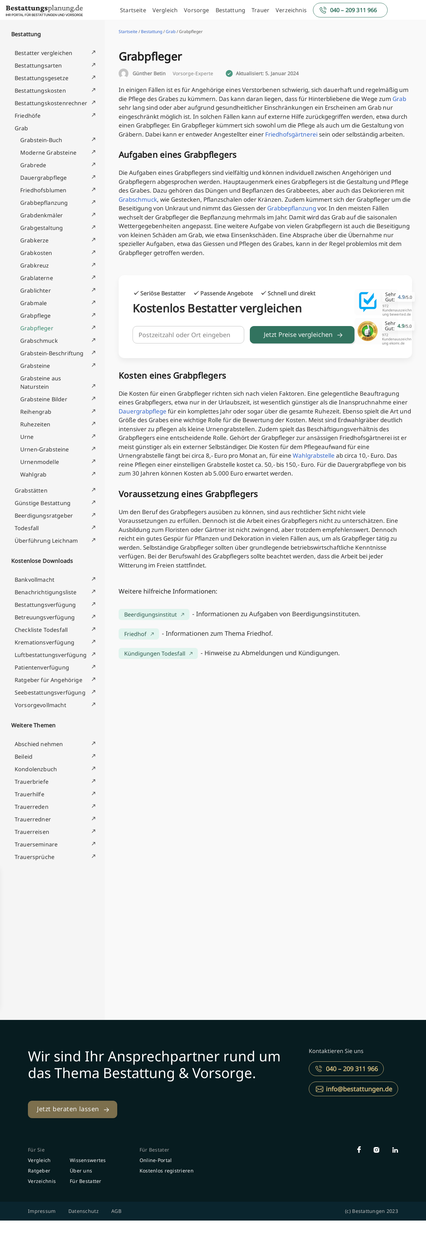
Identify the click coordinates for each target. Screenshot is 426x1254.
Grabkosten (36, 253)
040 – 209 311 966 (353, 10)
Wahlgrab (33, 474)
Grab (21, 128)
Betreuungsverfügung (45, 617)
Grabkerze (34, 240)
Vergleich (165, 10)
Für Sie (36, 1149)
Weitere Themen (33, 725)
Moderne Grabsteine (48, 152)
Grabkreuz (34, 265)
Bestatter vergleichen (43, 53)
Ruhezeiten (35, 424)
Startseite (133, 10)
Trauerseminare (36, 844)
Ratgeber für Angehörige (48, 680)
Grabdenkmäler (41, 215)
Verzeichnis (291, 10)
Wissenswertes (88, 1160)
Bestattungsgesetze (41, 78)
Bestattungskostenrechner (51, 103)
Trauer (260, 10)
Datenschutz (83, 1211)
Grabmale (33, 303)
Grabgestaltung (41, 228)
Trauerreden (31, 807)
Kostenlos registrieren (167, 1170)
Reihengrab (36, 412)
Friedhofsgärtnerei (291, 134)
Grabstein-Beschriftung (52, 353)
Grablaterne (36, 278)
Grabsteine (35, 366)
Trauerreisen (32, 832)
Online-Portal (156, 1160)
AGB (116, 1211)
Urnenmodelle (39, 462)
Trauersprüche (34, 857)
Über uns (81, 1170)
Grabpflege (35, 315)
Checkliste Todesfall (41, 630)
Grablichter (35, 290)
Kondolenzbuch (36, 769)
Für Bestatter (86, 1181)
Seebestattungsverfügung (50, 692)
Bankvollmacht (34, 579)
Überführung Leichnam (46, 540)
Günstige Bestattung (42, 503)
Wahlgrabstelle (314, 455)
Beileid (23, 756)
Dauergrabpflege (43, 177)
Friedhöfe (27, 115)
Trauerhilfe (29, 794)
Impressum (42, 1211)
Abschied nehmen (39, 744)
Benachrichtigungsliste (46, 592)
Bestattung (231, 10)
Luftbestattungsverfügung (51, 655)
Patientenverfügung (42, 667)
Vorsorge (196, 10)
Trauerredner (33, 819)
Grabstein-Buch (41, 140)
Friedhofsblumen (43, 190)
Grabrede (33, 165)
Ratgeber (39, 1170)
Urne (27, 437)
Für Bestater (154, 1149)
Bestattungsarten (38, 65)
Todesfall (27, 528)
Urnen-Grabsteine (44, 449)
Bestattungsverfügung (45, 605)
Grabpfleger (36, 328)
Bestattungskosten (40, 90)
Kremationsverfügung (44, 642)
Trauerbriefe (31, 781)
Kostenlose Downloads (42, 561)
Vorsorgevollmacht (40, 705)
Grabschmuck (39, 341)
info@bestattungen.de (359, 1089)
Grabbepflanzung (44, 203)
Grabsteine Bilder (43, 399)
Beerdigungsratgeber (44, 515)
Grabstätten (31, 490)
